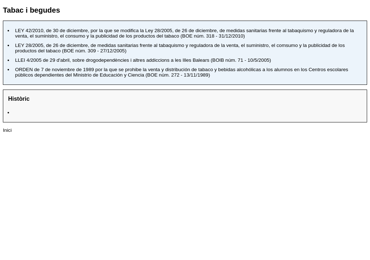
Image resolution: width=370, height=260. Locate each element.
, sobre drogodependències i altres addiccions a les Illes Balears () (143, 60)
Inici (7, 130)
